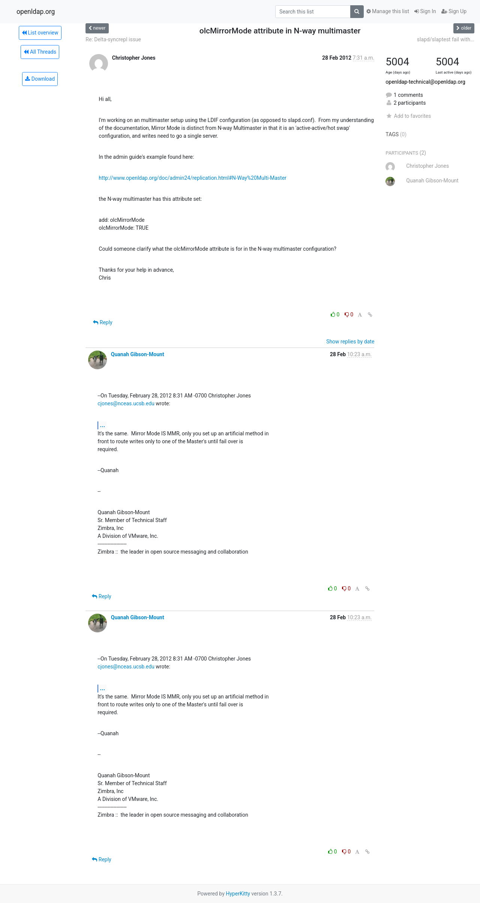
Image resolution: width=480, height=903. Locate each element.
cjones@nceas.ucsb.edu (126, 403)
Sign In (425, 11)
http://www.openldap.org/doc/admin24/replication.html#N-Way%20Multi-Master (192, 178)
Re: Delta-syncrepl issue (113, 39)
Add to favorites (408, 116)
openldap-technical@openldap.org (425, 82)
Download (40, 79)
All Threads (40, 52)
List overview (40, 33)
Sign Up (453, 11)
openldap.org (35, 11)
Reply (102, 322)
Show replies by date (350, 342)
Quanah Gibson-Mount (137, 354)
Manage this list (387, 11)
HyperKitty (238, 894)
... (102, 425)
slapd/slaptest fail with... (445, 39)
